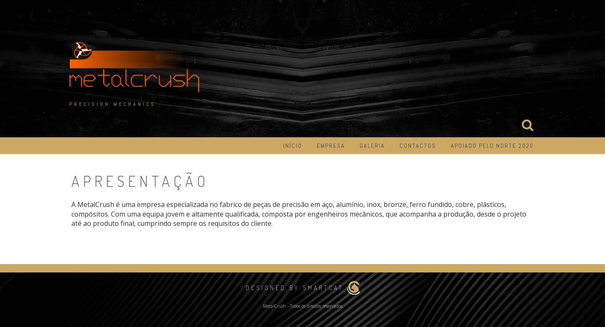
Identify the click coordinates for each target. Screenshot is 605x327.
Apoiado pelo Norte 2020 (492, 145)
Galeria (372, 145)
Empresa (331, 145)
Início (292, 145)
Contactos (418, 145)
